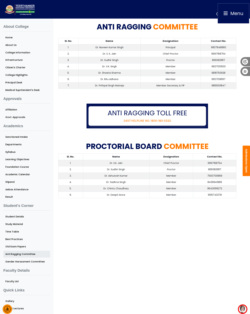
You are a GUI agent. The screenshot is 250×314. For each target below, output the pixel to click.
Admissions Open (246, 161)
